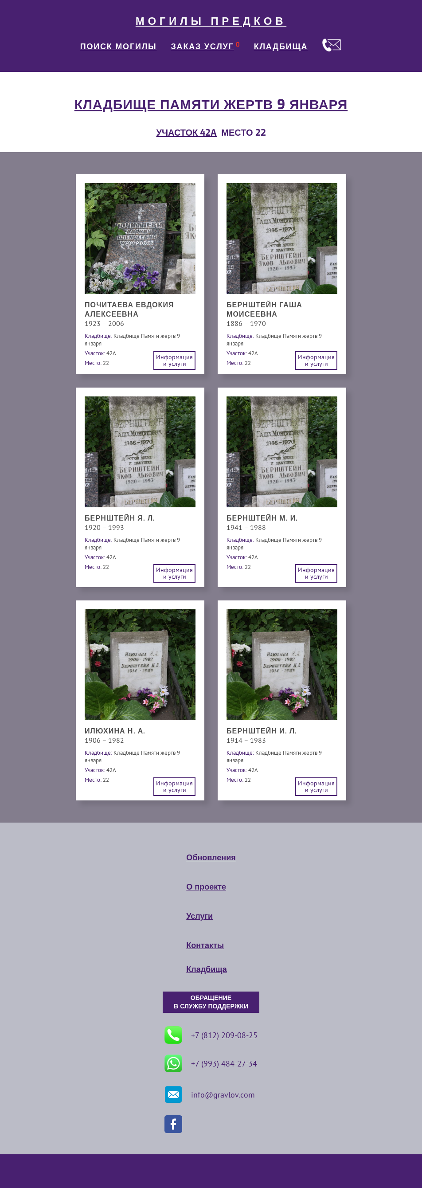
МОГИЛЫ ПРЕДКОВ (211, 21)
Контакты (205, 945)
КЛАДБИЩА (281, 46)
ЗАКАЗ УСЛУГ (202, 46)
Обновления (210, 857)
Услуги (199, 916)
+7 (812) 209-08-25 (211, 1035)
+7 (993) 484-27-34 (210, 1063)
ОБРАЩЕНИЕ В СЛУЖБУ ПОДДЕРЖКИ (211, 1002)
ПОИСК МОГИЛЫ (118, 46)
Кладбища (206, 969)
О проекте (206, 887)
